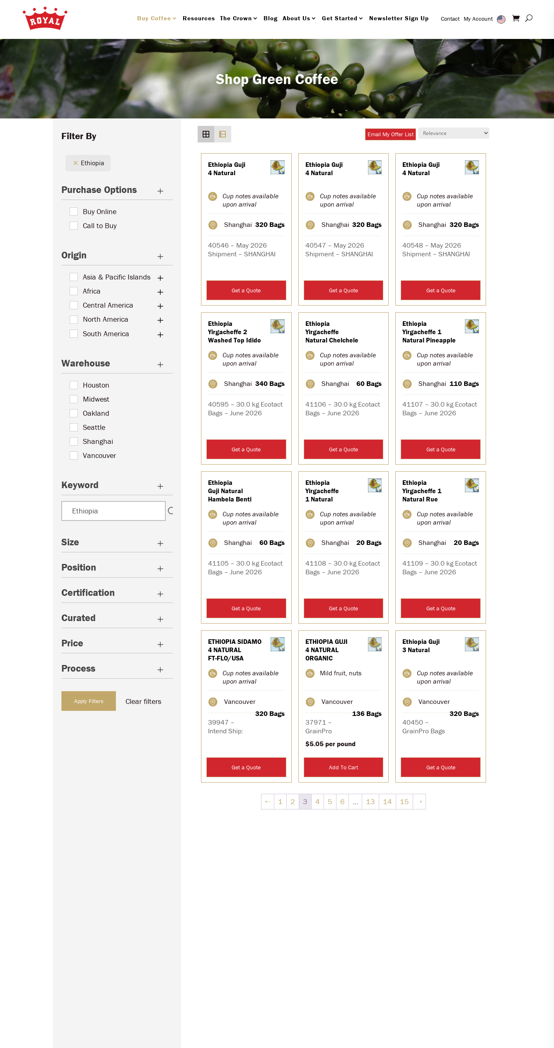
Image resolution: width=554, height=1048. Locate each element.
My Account (478, 18)
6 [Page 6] (342, 801)
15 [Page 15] (404, 801)
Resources (199, 18)
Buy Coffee (154, 18)
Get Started (340, 18)
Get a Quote (246, 290)
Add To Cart (343, 767)
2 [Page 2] (292, 801)
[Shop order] (453, 133)
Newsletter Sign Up (399, 18)
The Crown (236, 18)
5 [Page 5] (330, 801)
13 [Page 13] (370, 801)
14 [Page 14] (387, 801)
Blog (271, 18)
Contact (450, 18)
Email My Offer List (391, 134)
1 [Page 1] (280, 801)
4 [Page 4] (317, 801)
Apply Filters (89, 701)
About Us (296, 18)
